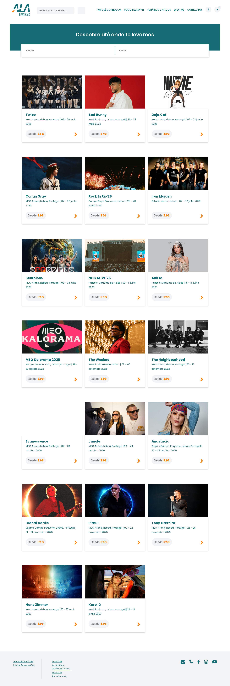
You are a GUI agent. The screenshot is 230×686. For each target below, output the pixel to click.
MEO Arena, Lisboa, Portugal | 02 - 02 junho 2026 (177, 122)
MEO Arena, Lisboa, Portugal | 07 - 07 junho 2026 (51, 203)
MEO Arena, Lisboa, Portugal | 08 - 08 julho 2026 (51, 285)
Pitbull (94, 523)
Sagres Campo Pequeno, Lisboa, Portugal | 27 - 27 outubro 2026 (177, 448)
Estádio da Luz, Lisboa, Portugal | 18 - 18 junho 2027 (112, 612)
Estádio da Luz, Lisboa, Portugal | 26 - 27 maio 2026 (112, 122)
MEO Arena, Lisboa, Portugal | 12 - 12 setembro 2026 (173, 367)
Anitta (157, 278)
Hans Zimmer (37, 604)
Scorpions (34, 278)
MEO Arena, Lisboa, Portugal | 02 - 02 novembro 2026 (111, 530)
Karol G (95, 604)
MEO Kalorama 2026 (43, 359)
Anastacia (161, 441)
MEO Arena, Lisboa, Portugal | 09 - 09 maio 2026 (51, 122)
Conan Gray (36, 196)
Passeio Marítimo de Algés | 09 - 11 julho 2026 (112, 285)
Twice (31, 114)
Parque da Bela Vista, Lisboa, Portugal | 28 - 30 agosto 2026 (52, 367)
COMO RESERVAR (134, 9)
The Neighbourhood (168, 359)
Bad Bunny (98, 114)
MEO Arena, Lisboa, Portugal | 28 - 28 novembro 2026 (174, 530)
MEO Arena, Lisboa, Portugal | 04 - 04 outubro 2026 (48, 448)
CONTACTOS (195, 9)
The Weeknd (99, 359)
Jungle (94, 441)
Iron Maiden (162, 196)
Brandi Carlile (37, 523)
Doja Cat (159, 114)
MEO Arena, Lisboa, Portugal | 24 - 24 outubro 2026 (111, 448)
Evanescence (37, 441)
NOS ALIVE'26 (100, 278)
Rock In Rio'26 (100, 196)
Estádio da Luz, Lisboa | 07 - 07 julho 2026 (176, 201)
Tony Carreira (163, 523)
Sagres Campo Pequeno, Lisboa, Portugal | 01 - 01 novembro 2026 (51, 530)
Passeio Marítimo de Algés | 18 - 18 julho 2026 (175, 285)
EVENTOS (179, 9)
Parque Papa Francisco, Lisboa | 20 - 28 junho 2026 (112, 203)
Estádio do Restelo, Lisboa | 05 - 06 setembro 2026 (109, 367)
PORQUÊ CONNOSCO (109, 9)
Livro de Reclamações (23, 665)
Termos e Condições (23, 661)
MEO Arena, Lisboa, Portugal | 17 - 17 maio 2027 (50, 612)
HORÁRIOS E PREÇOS (159, 9)
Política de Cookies (61, 668)
